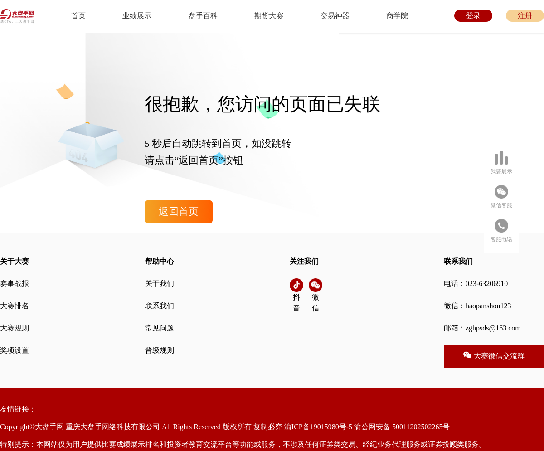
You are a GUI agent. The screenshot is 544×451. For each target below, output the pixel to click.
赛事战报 (14, 283)
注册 (525, 15)
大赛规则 (14, 328)
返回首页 (179, 211)
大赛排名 (14, 306)
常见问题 (159, 328)
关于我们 (159, 283)
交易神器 (335, 15)
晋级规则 (159, 350)
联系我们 (159, 306)
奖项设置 (14, 350)
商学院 (397, 15)
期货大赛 (268, 15)
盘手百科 (203, 15)
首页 (78, 15)
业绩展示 (136, 15)
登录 (473, 15)
